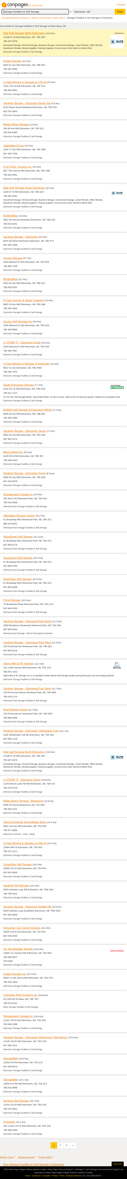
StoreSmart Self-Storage (18, 536)
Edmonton (46, 18)
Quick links (117, 1164)
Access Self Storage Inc (17, 321)
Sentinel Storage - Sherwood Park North (27, 621)
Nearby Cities (7, 1157)
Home (27, 1176)
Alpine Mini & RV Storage (18, 663)
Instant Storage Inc (14, 973)
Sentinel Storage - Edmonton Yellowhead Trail (30, 730)
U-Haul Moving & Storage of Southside (26, 363)
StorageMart (10, 1058)
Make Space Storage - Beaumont (23, 800)
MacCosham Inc (13, 452)
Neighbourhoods (26, 1157)
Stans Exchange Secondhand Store (24, 822)
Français (121, 4)
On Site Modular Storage (18, 948)
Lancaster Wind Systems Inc (20, 994)
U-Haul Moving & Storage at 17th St (24, 82)
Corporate (46, 1176)
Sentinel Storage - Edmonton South (24, 430)
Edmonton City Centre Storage (21, 927)
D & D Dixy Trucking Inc (17, 166)
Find (120, 11)
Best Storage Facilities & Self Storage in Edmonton (33, 1164)
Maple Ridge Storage (16, 124)
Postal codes (45, 1157)
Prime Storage (12, 600)
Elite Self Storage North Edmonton (23, 33)
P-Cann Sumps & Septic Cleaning (23, 300)
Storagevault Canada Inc (18, 494)
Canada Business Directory (15, 18)
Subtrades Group (13, 145)
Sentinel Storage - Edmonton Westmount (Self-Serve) (35, 1037)
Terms (62, 1176)
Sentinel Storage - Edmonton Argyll (24, 473)
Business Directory (73, 1176)
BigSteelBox (10, 215)
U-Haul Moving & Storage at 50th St (24, 843)
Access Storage (12, 258)
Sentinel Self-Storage (16, 885)
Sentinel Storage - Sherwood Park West (27, 642)
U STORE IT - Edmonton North (21, 779)
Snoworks (9, 1121)
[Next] (73, 1145)
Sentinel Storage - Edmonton (20, 236)
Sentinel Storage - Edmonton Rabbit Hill (27, 906)
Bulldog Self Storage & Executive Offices (27, 409)
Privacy (55, 1176)
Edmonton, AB (82, 11)
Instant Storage (12, 60)
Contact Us (36, 1176)
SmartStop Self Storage (17, 579)
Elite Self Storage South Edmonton (24, 187)
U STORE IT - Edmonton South (22, 342)
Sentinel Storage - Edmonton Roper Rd (26, 103)
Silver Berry (59, 18)
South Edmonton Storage (18, 384)
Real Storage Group (15, 709)
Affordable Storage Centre (19, 515)
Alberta (34, 18)
